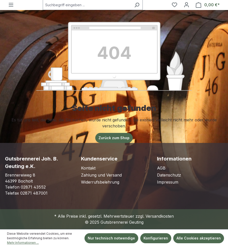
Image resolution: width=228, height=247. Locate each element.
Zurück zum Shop (114, 138)
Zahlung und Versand (101, 175)
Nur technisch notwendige (111, 238)
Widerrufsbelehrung (100, 182)
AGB (161, 168)
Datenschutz (169, 175)
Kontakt (88, 168)
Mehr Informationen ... (23, 242)
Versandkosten (160, 216)
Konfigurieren (156, 238)
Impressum (167, 182)
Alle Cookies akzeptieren (198, 238)
